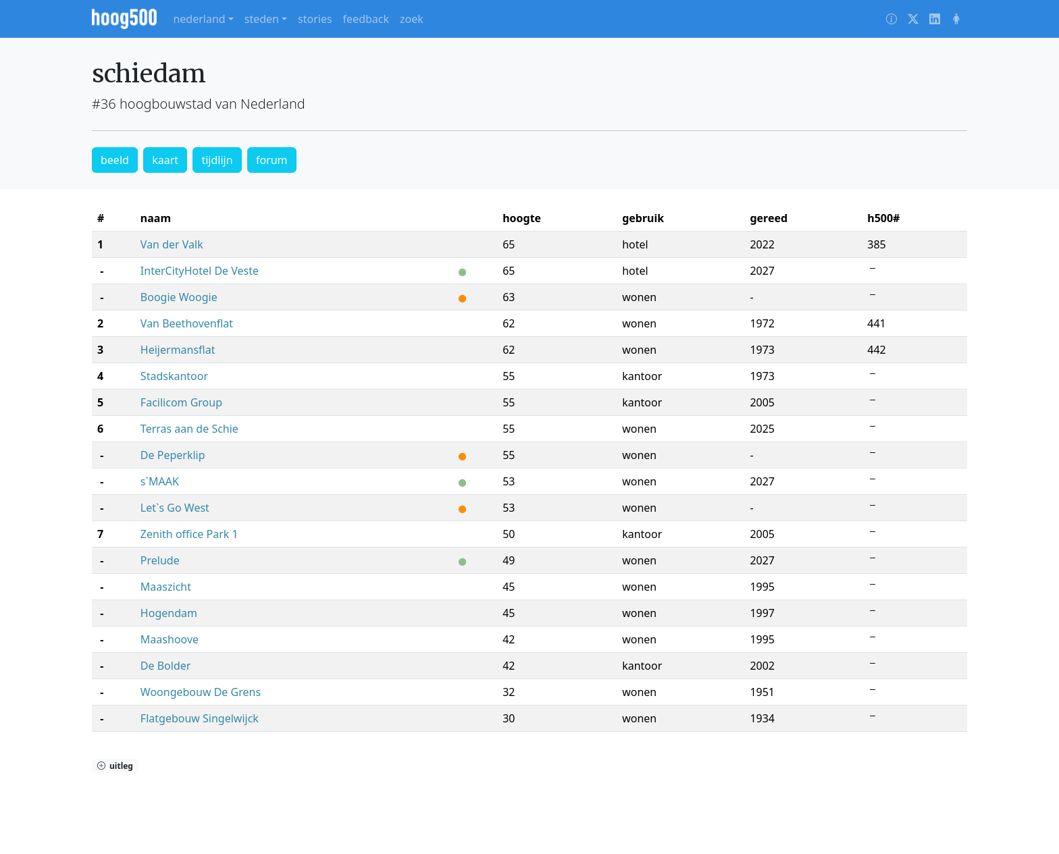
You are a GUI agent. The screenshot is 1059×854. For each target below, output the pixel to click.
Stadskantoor (174, 376)
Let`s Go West (174, 507)
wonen (639, 297)
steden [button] (261, 18)
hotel (635, 244)
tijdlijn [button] (216, 160)
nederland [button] (199, 18)
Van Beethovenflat (186, 323)
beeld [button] (115, 160)
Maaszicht (165, 586)
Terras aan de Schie (189, 428)
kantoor (642, 376)
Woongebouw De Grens (200, 692)
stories (315, 18)
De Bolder (165, 665)
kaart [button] (165, 160)
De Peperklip (172, 455)
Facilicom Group (181, 402)
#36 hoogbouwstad (152, 104)
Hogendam (168, 613)
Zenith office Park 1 (189, 534)
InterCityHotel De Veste (199, 270)
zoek (411, 18)
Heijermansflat (177, 349)
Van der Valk (171, 244)
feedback (366, 18)
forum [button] (272, 160)
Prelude (160, 560)
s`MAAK (159, 481)
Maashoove (169, 639)
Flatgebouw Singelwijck (199, 718)
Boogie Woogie (178, 297)
